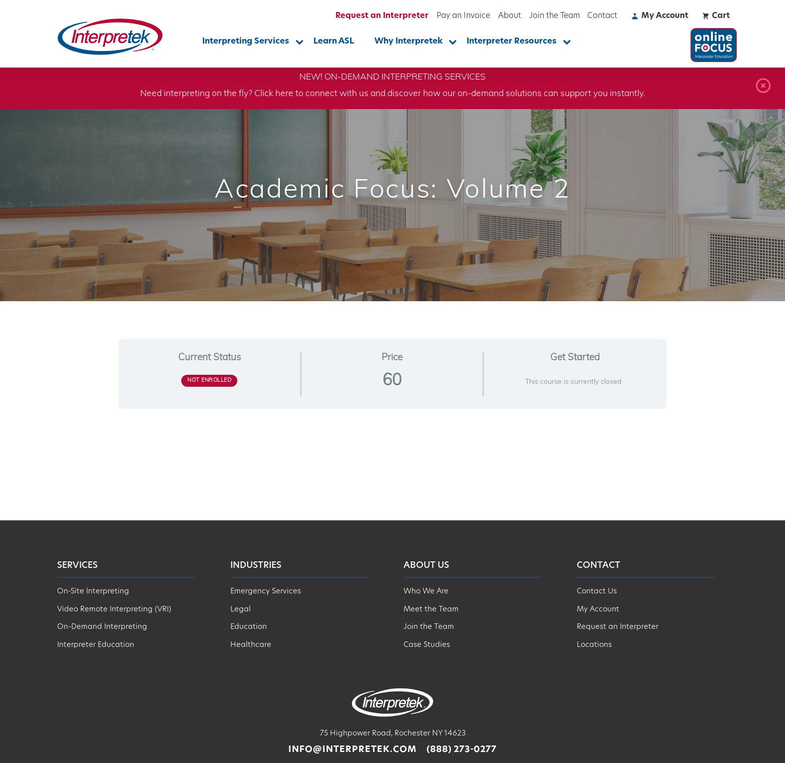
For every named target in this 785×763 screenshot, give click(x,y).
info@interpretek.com (352, 749)
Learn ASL (333, 42)
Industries (255, 565)
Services (77, 565)
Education (248, 627)
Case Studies (427, 645)
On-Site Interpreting (93, 591)
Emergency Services (265, 591)
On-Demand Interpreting (102, 627)
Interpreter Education (95, 645)
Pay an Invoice (463, 16)
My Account (598, 609)
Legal (240, 609)
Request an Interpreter (382, 16)
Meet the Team (431, 609)
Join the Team (554, 16)
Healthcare (250, 645)
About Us (426, 565)
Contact (602, 16)
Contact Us (597, 591)
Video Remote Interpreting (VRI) (114, 609)
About (509, 16)
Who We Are (426, 591)
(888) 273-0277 (462, 749)
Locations (594, 645)
